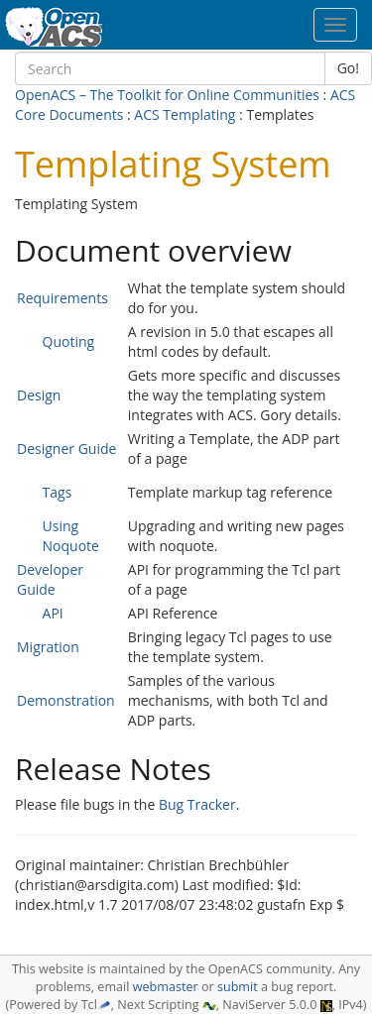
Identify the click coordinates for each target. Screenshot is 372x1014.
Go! (348, 67)
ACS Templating (184, 114)
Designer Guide (66, 448)
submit (237, 986)
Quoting (69, 341)
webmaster (165, 986)
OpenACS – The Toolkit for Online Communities (167, 94)
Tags (57, 492)
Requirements (62, 297)
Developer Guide (50, 579)
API (53, 613)
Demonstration (66, 700)
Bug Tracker (197, 804)
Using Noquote (71, 535)
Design (39, 395)
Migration (48, 646)
